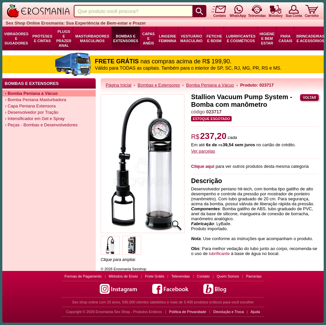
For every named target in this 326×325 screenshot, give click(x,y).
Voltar (309, 97)
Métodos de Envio (123, 276)
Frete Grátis (154, 276)
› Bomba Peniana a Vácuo (31, 93)
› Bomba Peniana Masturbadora (35, 99)
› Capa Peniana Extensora (30, 105)
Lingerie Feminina (167, 38)
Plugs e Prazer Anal (63, 38)
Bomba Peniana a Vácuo (210, 85)
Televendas (180, 276)
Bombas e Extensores (125, 38)
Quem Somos (228, 276)
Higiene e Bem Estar (267, 38)
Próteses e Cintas (42, 38)
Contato (203, 276)
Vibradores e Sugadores (16, 38)
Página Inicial (118, 85)
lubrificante (219, 253)
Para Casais (285, 38)
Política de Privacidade (187, 312)
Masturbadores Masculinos (92, 38)
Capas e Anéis (148, 38)
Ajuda (255, 312)
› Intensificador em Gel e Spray (34, 118)
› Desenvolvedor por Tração (31, 112)
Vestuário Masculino (191, 38)
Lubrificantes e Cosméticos (241, 38)
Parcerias (254, 276)
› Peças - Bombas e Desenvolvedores (41, 124)
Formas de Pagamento (83, 276)
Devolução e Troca (228, 312)
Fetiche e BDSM (214, 38)
